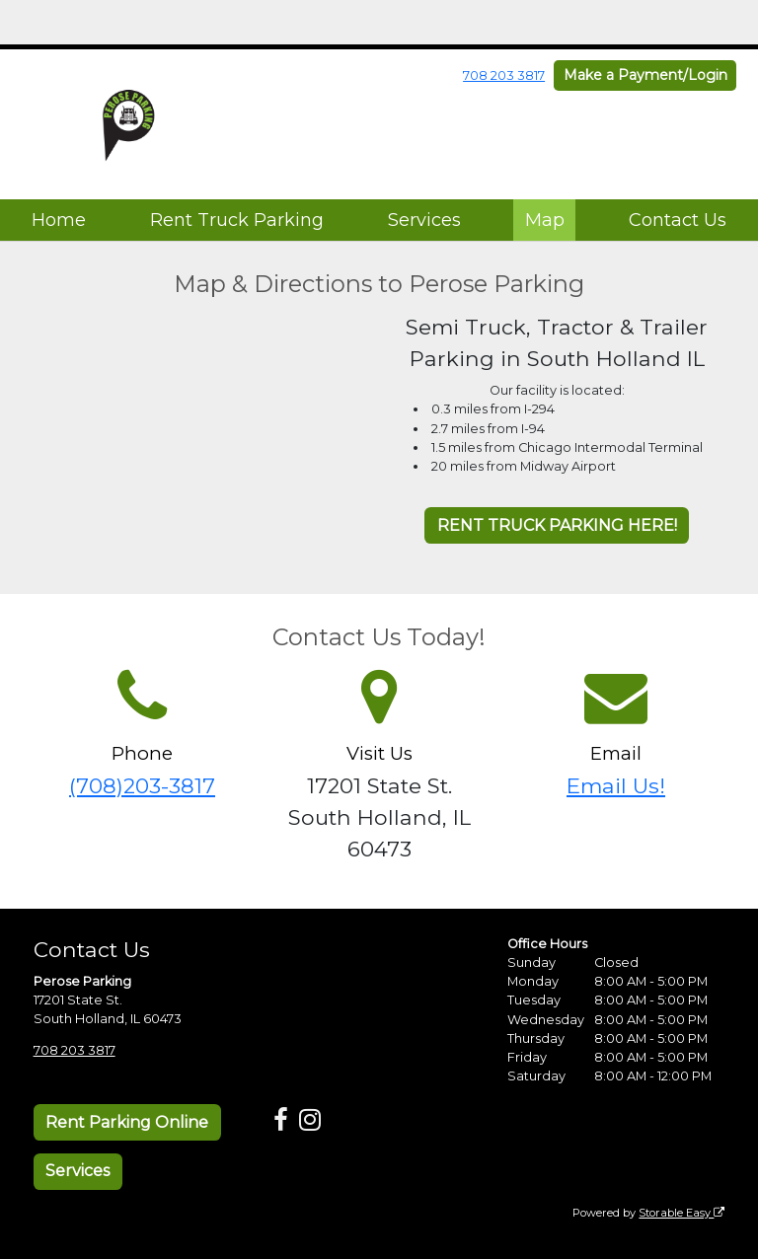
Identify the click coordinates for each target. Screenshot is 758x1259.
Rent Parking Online (126, 1122)
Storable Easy (681, 1213)
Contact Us (677, 220)
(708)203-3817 (142, 785)
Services (424, 220)
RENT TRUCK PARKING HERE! (557, 525)
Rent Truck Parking (237, 220)
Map (545, 220)
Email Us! (616, 785)
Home (59, 220)
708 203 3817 (504, 75)
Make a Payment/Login (645, 75)
